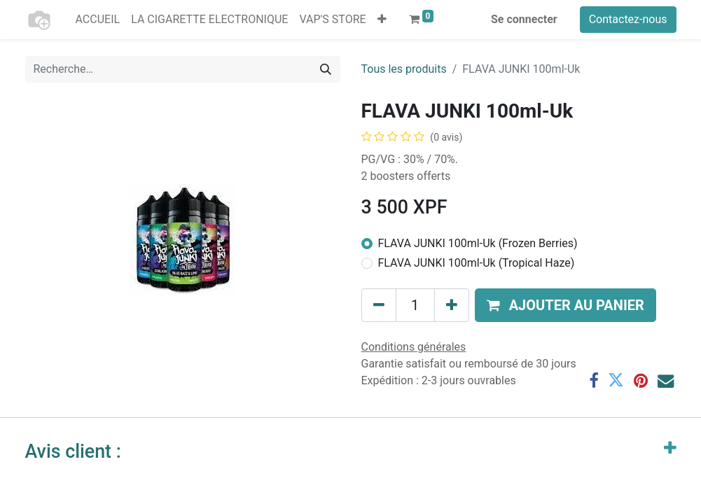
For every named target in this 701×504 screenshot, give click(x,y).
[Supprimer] (378, 305)
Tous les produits (404, 69)
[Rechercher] (325, 69)
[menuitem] (98, 20)
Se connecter (524, 19)
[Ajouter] (451, 305)
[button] (382, 20)
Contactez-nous (628, 19)
